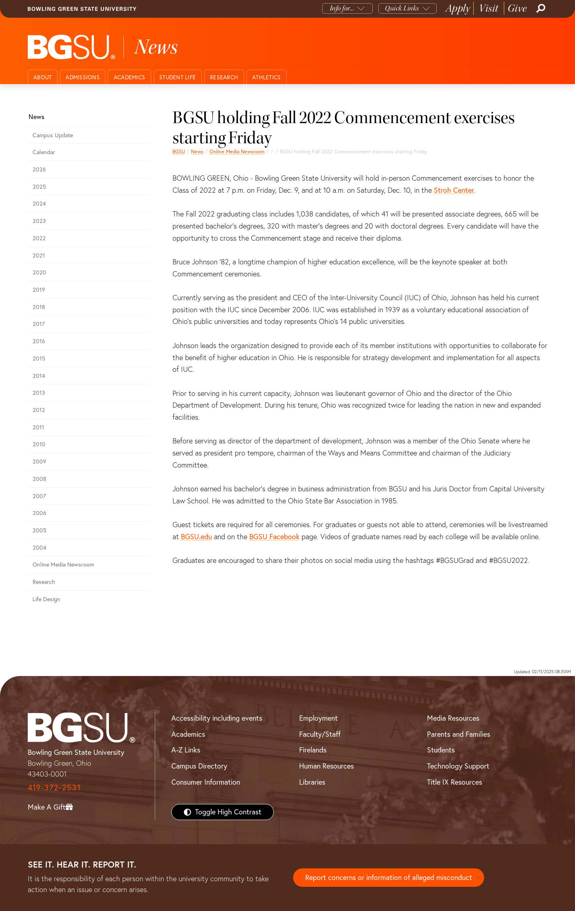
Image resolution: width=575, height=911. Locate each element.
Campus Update (53, 135)
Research (224, 77)
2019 (39, 289)
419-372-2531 (54, 787)
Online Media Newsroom (237, 151)
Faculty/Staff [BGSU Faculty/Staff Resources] (320, 734)
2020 (39, 272)
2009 (39, 461)
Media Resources (453, 718)
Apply (458, 8)
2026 (39, 169)
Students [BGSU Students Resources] (441, 749)
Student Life (177, 77)
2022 (39, 238)
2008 (39, 478)
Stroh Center (454, 190)
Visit (489, 8)
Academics (129, 77)
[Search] (540, 8)
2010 (39, 444)
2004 (39, 547)
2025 (39, 186)
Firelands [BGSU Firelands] (313, 749)
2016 (39, 341)
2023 (39, 221)
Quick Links (402, 8)
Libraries (312, 782)
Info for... (342, 8)
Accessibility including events (216, 718)
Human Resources (326, 766)
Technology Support (458, 766)
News (197, 151)
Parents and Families (458, 734)
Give (517, 8)
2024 (39, 203)
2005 (39, 530)
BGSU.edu (196, 536)
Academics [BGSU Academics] (188, 734)
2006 (39, 513)
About (42, 77)
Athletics (266, 77)
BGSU (178, 151)
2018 (39, 307)
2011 (38, 427)
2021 (39, 255)
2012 (39, 410)
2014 (39, 375)
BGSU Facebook (274, 536)
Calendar (44, 152)
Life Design (46, 599)
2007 (39, 496)
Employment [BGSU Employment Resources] (318, 718)
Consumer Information (205, 782)
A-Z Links (185, 749)
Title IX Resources (454, 782)
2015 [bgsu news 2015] (39, 358)
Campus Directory (199, 766)
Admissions (83, 77)
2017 (39, 324)
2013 (39, 392)
